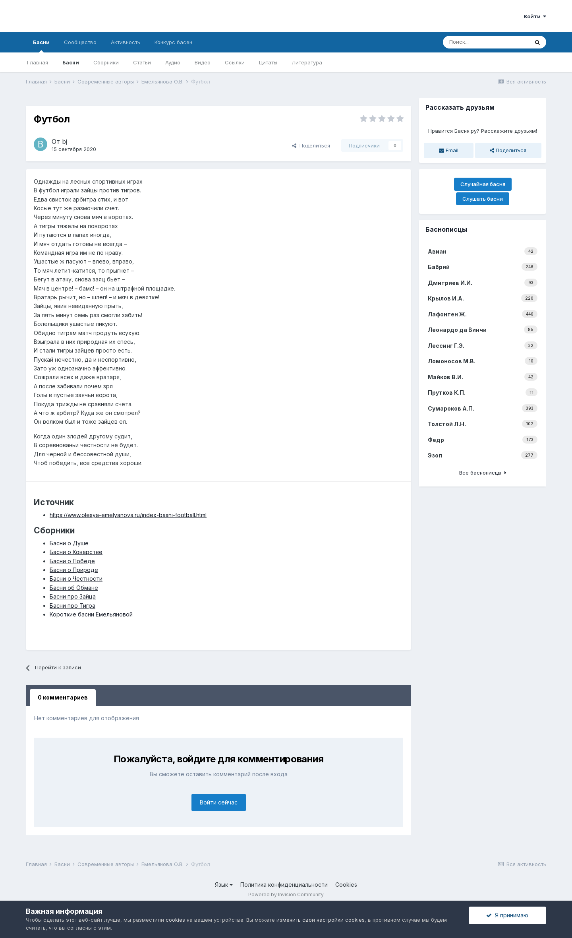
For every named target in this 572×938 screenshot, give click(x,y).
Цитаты (268, 62)
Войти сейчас (219, 802)
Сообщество (80, 42)
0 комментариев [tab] (63, 697)
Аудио (172, 62)
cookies (175, 920)
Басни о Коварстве (76, 551)
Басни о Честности (76, 578)
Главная (37, 62)
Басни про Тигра (72, 605)
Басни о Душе (69, 543)
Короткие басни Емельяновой (91, 614)
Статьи (142, 62)
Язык (224, 884)
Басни (41, 45)
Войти (535, 16)
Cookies (346, 884)
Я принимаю (507, 915)
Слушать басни (482, 199)
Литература (307, 62)
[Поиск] (486, 42)
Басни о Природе (74, 569)
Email (448, 150)
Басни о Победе (72, 561)
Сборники (106, 62)
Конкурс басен (173, 42)
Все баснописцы (482, 472)
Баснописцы (446, 229)
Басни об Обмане (74, 587)
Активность (125, 42)
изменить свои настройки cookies (320, 920)
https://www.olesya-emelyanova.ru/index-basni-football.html (128, 515)
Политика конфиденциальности (284, 884)
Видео (203, 62)
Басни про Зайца (73, 596)
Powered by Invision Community (286, 894)
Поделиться (311, 145)
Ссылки (235, 62)
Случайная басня (482, 184)
